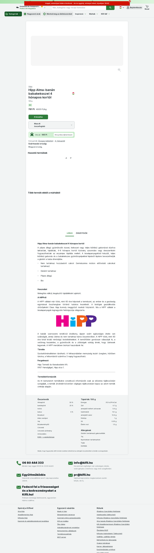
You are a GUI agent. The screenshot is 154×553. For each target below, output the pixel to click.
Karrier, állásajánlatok (105, 488)
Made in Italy (62, 453)
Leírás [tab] (70, 175)
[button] (134, 8)
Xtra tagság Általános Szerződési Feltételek (113, 463)
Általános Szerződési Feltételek (108, 453)
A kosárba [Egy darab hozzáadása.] (89, 59)
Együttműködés (33, 417)
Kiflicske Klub (23, 460)
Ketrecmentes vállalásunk (66, 473)
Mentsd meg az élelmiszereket (57, 14)
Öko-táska (61, 466)
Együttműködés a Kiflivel (106, 492)
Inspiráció (80, 14)
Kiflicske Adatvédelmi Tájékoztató (109, 475)
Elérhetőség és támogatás (106, 482)
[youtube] (70, 516)
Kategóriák (13, 14)
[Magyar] (121, 7)
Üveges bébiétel (96, 83)
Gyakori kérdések (103, 485)
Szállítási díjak (102, 498)
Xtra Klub (21, 453)
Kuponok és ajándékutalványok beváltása (33, 463)
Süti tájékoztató (103, 495)
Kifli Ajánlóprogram (104, 508)
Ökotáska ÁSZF (102, 472)
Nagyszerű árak (32, 14)
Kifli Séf (105, 14)
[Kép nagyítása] (68, 63)
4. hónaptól (111, 83)
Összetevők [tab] (81, 175)
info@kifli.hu (83, 405)
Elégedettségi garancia (66, 457)
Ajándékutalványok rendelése (68, 470)
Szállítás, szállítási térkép (106, 479)
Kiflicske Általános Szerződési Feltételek (112, 460)
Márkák (93, 14)
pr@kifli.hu (82, 417)
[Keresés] (110, 7)
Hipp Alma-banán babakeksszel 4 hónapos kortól (102, 35)
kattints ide (49, 547)
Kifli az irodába (62, 463)
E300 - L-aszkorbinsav (46, 379)
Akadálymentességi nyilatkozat (108, 504)
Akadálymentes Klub (25, 457)
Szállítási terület (103, 501)
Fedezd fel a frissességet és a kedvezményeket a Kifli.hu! (40, 432)
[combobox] (81, 7)
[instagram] (64, 516)
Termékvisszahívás (64, 476)
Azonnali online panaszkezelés (69, 460)
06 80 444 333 (33, 405)
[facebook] (58, 516)
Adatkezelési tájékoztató (106, 457)
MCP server (61, 479)
